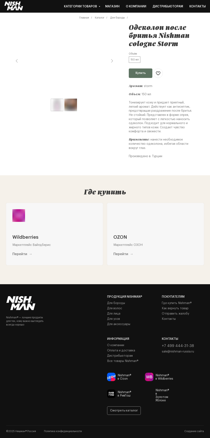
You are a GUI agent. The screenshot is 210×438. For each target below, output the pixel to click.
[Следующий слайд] (112, 61)
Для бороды (117, 17)
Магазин (112, 6)
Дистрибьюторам (168, 6)
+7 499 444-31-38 (178, 346)
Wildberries (25, 237)
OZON (120, 237)
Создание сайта (194, 431)
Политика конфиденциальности (63, 431)
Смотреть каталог (124, 410)
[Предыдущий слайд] (17, 61)
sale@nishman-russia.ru (178, 351)
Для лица (113, 313)
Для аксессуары (118, 324)
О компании (136, 6)
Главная (84, 17)
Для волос (114, 308)
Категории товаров (81, 6)
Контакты (197, 6)
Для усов (113, 318)
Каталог (99, 17)
